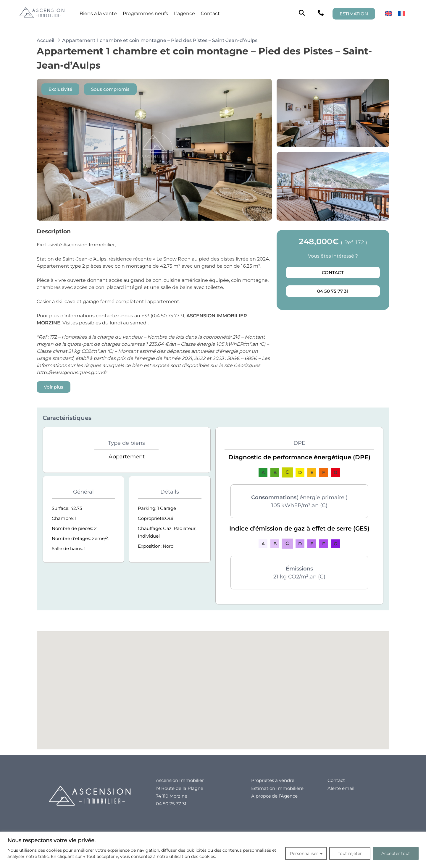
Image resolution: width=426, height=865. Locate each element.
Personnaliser (304, 853)
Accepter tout (395, 853)
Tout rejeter (350, 853)
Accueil (45, 40)
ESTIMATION (354, 14)
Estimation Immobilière (277, 788)
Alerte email (340, 788)
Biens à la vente (98, 13)
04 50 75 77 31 (332, 291)
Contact (210, 13)
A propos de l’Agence (274, 796)
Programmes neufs (145, 13)
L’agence (184, 13)
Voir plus (53, 387)
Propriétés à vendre (272, 780)
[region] (213, 848)
